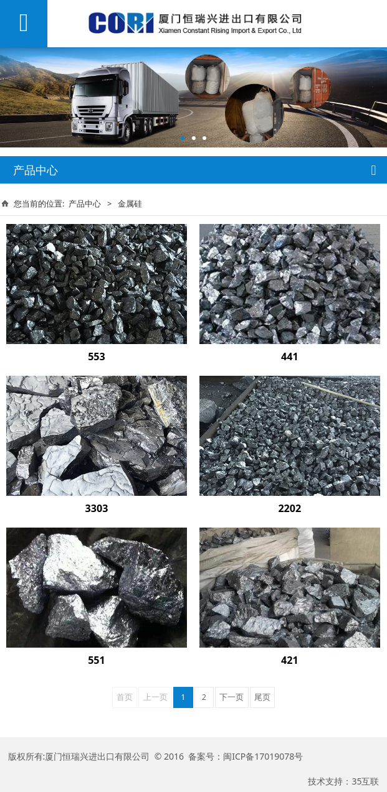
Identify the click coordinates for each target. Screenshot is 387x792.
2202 (289, 508)
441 (290, 356)
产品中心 (85, 203)
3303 (96, 508)
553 (96, 356)
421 (290, 660)
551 (96, 660)
